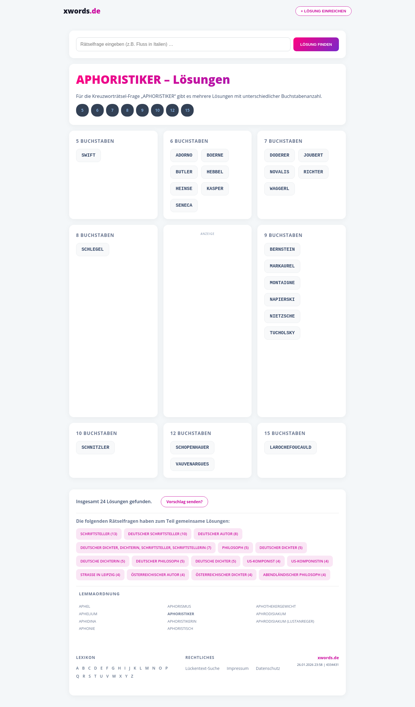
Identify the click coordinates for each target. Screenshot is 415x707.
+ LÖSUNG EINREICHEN (323, 11)
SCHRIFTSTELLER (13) (98, 533)
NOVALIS (279, 172)
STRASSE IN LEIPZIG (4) (100, 574)
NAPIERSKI (282, 300)
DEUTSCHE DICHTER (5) (215, 561)
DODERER (279, 155)
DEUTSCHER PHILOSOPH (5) (160, 561)
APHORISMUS (179, 606)
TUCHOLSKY (282, 333)
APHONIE (87, 628)
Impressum (238, 668)
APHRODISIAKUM (271, 613)
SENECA (184, 205)
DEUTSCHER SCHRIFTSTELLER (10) (157, 533)
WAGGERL (279, 189)
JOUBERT (313, 155)
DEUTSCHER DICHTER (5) (281, 547)
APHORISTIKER (180, 613)
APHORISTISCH (180, 628)
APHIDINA (87, 621)
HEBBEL (215, 172)
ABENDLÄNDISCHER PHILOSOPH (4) (294, 574)
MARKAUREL (282, 266)
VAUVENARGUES (192, 464)
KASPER (215, 189)
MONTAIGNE (282, 283)
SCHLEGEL (93, 249)
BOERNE (215, 155)
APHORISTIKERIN (181, 621)
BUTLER (184, 172)
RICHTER (313, 172)
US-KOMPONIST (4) (263, 561)
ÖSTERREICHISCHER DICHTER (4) (224, 574)
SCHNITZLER (95, 447)
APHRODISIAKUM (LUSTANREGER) (285, 621)
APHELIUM (88, 613)
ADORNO (184, 155)
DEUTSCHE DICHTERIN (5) (102, 561)
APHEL (84, 606)
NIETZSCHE (282, 316)
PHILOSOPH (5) (235, 547)
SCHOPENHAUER (192, 447)
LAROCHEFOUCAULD (290, 447)
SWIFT (88, 155)
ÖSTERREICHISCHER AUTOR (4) (158, 574)
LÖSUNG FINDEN (316, 44)
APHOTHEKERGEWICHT (276, 606)
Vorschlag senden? (184, 501)
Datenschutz (268, 668)
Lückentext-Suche (202, 668)
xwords (82, 11)
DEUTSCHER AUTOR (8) (218, 533)
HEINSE (184, 189)
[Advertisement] (207, 323)
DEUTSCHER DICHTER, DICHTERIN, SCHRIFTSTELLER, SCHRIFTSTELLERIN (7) (145, 547)
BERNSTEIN (282, 249)
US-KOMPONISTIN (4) (310, 561)
